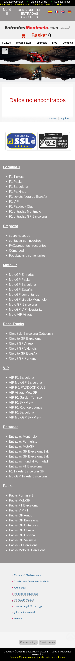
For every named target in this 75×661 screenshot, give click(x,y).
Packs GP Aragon (21, 515)
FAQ (54, 42)
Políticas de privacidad (26, 594)
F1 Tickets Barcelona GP (26, 471)
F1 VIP (14, 201)
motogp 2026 (23, 42)
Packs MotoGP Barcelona (27, 550)
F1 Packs (15, 181)
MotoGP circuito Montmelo (28, 299)
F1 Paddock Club (21, 206)
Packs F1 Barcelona (23, 505)
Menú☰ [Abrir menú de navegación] (7, 11)
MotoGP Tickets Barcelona (28, 476)
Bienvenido (6, 4)
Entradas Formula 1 (23, 441)
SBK (59, 4)
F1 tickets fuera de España (28, 196)
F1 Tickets (16, 176)
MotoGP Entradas (21, 274)
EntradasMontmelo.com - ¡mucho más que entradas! (37, 657)
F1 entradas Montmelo (25, 211)
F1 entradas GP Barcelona (28, 216)
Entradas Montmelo (23, 436)
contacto (68, 42)
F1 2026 (6, 42)
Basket (39, 35)
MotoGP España (20, 289)
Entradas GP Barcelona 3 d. (29, 456)
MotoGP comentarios (24, 294)
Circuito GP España (23, 353)
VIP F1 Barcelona (21, 377)
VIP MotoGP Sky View (25, 417)
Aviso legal (20, 587)
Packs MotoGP (19, 500)
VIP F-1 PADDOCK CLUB (27, 387)
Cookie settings (28, 642)
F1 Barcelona (18, 186)
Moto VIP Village (21, 314)
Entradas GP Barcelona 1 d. (29, 451)
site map (18, 618)
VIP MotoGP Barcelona (25, 382)
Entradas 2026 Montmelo (27, 575)
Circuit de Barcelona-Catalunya (31, 333)
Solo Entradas (22, 4)
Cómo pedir (17, 250)
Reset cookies (47, 642)
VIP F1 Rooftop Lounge (25, 407)
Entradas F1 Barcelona (25, 466)
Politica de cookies (24, 600)
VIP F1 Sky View (21, 402)
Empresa (41, 42)
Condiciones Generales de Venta (31, 581)
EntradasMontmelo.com (36, 651)
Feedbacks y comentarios (27, 255)
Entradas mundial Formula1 (28, 461)
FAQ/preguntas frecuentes (27, 245)
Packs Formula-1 (21, 495)
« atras (52, 118)
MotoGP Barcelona (22, 284)
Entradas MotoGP (21, 446)
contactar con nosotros (25, 240)
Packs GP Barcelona (23, 520)
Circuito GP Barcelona (25, 338)
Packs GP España (22, 535)
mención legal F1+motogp (28, 606)
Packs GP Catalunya (23, 525)
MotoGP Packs (19, 279)
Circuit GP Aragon (22, 343)
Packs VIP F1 (18, 510)
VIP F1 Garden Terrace (25, 397)
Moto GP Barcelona (23, 304)
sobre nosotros (19, 235)
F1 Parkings (17, 191)
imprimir (65, 118)
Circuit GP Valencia (22, 348)
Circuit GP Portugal (22, 358)
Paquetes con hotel (43, 4)
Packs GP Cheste (21, 530)
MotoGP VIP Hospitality (25, 309)
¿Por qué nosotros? (24, 612)
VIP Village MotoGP (23, 392)
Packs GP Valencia (22, 540)
